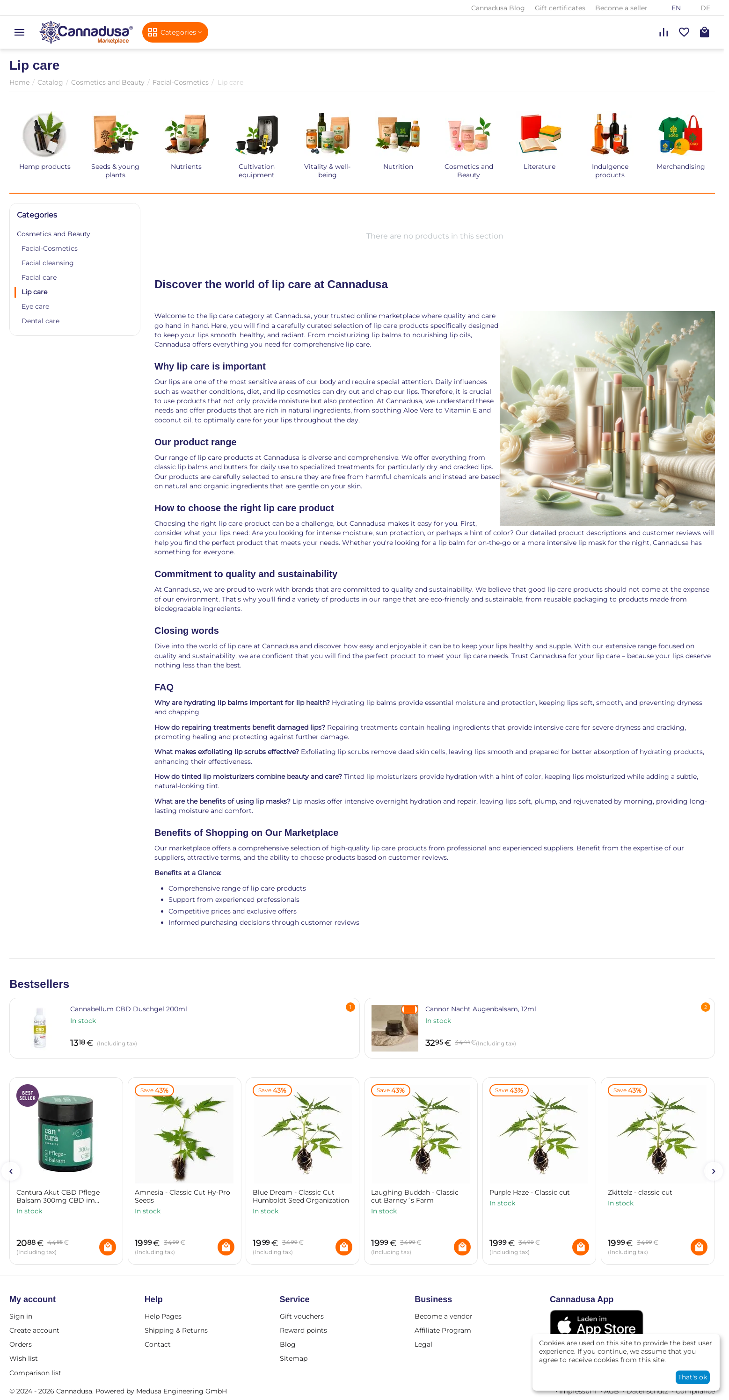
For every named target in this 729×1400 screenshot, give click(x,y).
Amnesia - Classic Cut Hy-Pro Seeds (182, 1196)
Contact (158, 1344)
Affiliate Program (443, 1330)
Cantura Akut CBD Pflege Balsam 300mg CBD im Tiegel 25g (58, 1196)
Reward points (303, 1330)
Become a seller (621, 8)
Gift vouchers (302, 1316)
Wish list (23, 1358)
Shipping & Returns (176, 1330)
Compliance (695, 1391)
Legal (423, 1344)
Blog (288, 1344)
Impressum (578, 1391)
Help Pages (163, 1316)
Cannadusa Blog (498, 8)
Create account (34, 1330)
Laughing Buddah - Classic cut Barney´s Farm (415, 1196)
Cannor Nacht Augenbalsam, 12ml (480, 1009)
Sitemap (293, 1358)
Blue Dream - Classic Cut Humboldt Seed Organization (301, 1196)
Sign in (20, 1316)
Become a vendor (444, 1316)
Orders (20, 1344)
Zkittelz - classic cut (640, 1193)
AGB (611, 1391)
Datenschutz (647, 1391)
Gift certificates (560, 8)
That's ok (692, 1377)
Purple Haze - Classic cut (529, 1193)
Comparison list (35, 1373)
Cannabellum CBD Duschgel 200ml (128, 1009)
